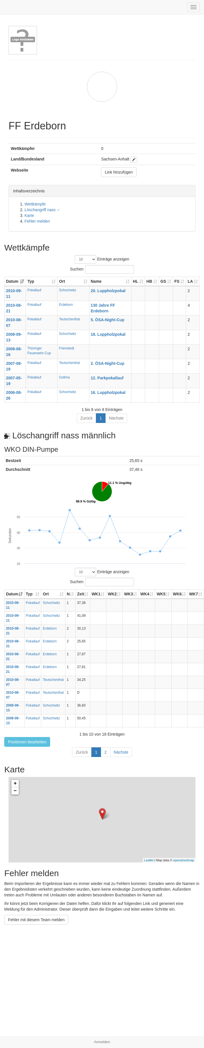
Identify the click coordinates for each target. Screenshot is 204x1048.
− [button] (15, 790)
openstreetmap (183, 860)
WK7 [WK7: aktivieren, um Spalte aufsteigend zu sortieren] (193, 594)
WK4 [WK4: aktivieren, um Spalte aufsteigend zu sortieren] (144, 594)
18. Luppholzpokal (108, 334)
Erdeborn (66, 305)
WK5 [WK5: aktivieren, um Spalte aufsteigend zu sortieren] (160, 594)
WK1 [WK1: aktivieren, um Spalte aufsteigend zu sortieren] (96, 594)
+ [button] (15, 783)
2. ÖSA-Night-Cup (107, 363)
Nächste (116, 418)
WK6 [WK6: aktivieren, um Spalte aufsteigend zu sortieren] (177, 594)
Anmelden (102, 1042)
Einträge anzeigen (102, 259)
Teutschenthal (69, 319)
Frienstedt (66, 348)
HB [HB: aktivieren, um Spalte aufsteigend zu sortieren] (149, 281)
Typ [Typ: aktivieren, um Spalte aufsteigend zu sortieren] (30, 281)
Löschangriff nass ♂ (42, 209)
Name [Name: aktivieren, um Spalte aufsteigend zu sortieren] (96, 281)
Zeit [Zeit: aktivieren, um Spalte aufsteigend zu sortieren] (80, 594)
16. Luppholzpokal (108, 392)
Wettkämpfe (35, 204)
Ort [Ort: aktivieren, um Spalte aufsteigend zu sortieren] (62, 281)
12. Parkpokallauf (107, 378)
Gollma (64, 377)
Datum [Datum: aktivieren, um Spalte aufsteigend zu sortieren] (12, 281)
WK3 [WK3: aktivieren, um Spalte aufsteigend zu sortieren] (128, 594)
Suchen (102, 269)
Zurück (87, 418)
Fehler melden (37, 221)
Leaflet (149, 860)
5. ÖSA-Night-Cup (107, 320)
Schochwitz (67, 290)
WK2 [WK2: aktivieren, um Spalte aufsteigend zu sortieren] (112, 594)
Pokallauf (34, 290)
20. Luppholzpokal (108, 290)
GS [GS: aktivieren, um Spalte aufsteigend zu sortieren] (163, 281)
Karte (29, 215)
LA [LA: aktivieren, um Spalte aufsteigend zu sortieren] (190, 281)
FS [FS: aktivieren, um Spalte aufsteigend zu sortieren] (177, 281)
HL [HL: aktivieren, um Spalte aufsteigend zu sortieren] (135, 281)
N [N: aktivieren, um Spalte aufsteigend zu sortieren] (68, 594)
